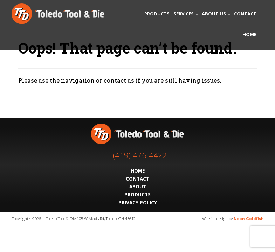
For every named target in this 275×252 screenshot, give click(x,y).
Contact (245, 13)
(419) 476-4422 (140, 155)
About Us (216, 13)
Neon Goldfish (249, 218)
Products (157, 13)
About (137, 186)
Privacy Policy (137, 202)
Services (185, 13)
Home (249, 34)
